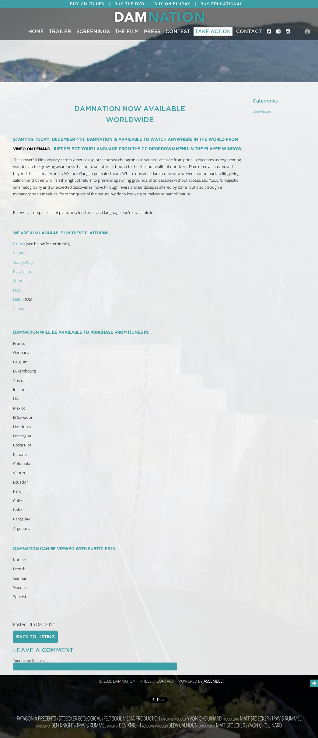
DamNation (262, 111)
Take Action (213, 31)
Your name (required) (30, 661)
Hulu (17, 290)
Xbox (17, 280)
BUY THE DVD (129, 4)
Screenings (93, 31)
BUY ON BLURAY (172, 4)
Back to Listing (35, 637)
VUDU (18, 253)
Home (36, 31)
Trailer (60, 31)
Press (152, 31)
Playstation (23, 271)
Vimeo (18, 308)
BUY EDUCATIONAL (221, 4)
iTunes (19, 244)
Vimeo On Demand (31, 149)
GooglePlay (23, 262)
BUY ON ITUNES (87, 4)
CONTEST (178, 31)
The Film (127, 31)
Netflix (18, 299)
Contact (249, 31)
